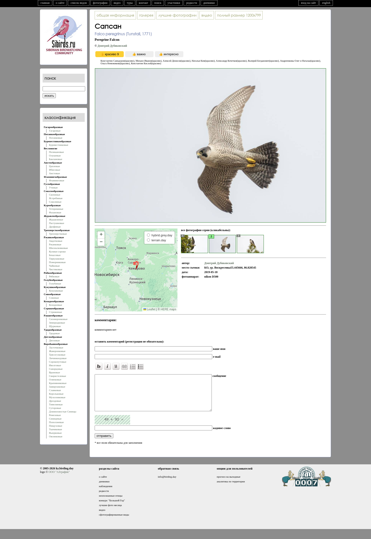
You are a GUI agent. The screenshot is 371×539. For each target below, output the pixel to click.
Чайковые (54, 265)
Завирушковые (57, 386)
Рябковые (54, 276)
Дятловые (54, 340)
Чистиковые (55, 269)
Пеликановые (56, 152)
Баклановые (55, 159)
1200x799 (239, 15)
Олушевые (55, 155)
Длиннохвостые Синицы (62, 411)
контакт (143, 3)
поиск (157, 3)
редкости (191, 3)
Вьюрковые (55, 432)
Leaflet (149, 309)
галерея (146, 15)
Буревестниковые (58, 144)
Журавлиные (56, 219)
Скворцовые (56, 368)
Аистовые (54, 173)
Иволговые (55, 365)
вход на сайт (308, 3)
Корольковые (56, 393)
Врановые (54, 372)
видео (117, 3)
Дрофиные (55, 226)
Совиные (54, 297)
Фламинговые (56, 180)
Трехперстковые (58, 233)
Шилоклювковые (58, 248)
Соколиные (55, 201)
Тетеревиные (56, 208)
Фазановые (55, 212)
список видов (79, 3)
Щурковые (55, 326)
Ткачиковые (55, 429)
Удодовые (54, 333)
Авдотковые (55, 240)
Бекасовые (55, 255)
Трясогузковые (57, 354)
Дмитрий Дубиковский (112, 45)
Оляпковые (55, 379)
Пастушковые (56, 223)
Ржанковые (55, 244)
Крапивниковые (57, 383)
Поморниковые (57, 262)
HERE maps (168, 309)
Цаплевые (54, 166)
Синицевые (55, 418)
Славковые (55, 390)
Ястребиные (55, 198)
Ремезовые (55, 415)
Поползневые (56, 422)
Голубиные (55, 283)
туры (130, 3)
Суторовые (55, 408)
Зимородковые (57, 322)
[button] (136, 265)
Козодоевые (55, 304)
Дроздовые (55, 400)
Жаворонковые (57, 351)
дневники (209, 3)
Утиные (53, 187)
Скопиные (54, 194)
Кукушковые (56, 290)
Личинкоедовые (57, 358)
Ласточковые (56, 347)
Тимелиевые (56, 404)
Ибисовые (54, 169)
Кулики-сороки (57, 251)
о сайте (60, 3)
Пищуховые (55, 425)
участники (174, 3)
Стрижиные (55, 312)
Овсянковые (55, 436)
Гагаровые (55, 130)
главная (45, 3)
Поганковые (55, 137)
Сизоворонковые (58, 319)
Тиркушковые (56, 258)
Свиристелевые (57, 376)
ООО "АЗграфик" (59, 479)
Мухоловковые (57, 397)
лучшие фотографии (177, 15)
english (326, 3)
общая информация (115, 15)
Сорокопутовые (57, 361)
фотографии (100, 3)
